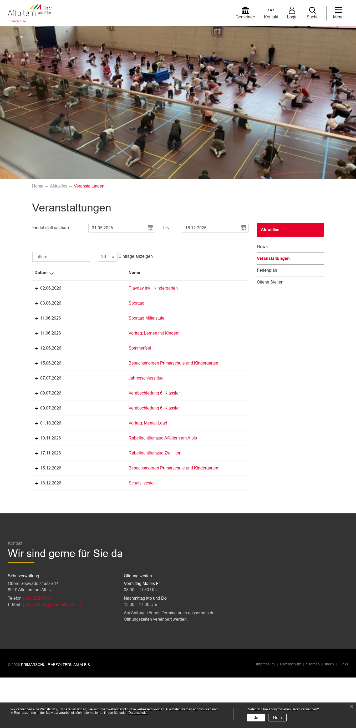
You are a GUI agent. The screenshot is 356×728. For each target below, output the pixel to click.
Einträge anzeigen (125, 257)
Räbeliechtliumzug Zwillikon (86, 497)
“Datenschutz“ (138, 713)
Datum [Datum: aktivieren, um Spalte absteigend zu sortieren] (41, 272)
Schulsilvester (73, 533)
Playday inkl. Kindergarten (84, 288)
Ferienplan (267, 270)
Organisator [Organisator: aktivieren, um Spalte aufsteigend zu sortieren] (174, 272)
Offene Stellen (270, 282)
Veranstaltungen (273, 260)
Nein (277, 717)
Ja (256, 717)
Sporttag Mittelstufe (77, 318)
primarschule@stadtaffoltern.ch (52, 655)
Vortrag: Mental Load (79, 454)
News (262, 246)
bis (166, 227)
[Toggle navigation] (338, 13)
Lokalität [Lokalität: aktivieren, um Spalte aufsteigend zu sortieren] (138, 272)
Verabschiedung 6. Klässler (85, 412)
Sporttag (67, 303)
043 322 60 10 (38, 648)
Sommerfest (71, 360)
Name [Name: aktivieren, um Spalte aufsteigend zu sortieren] (65, 272)
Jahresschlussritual (78, 397)
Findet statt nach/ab (50, 227)
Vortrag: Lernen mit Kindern (85, 339)
